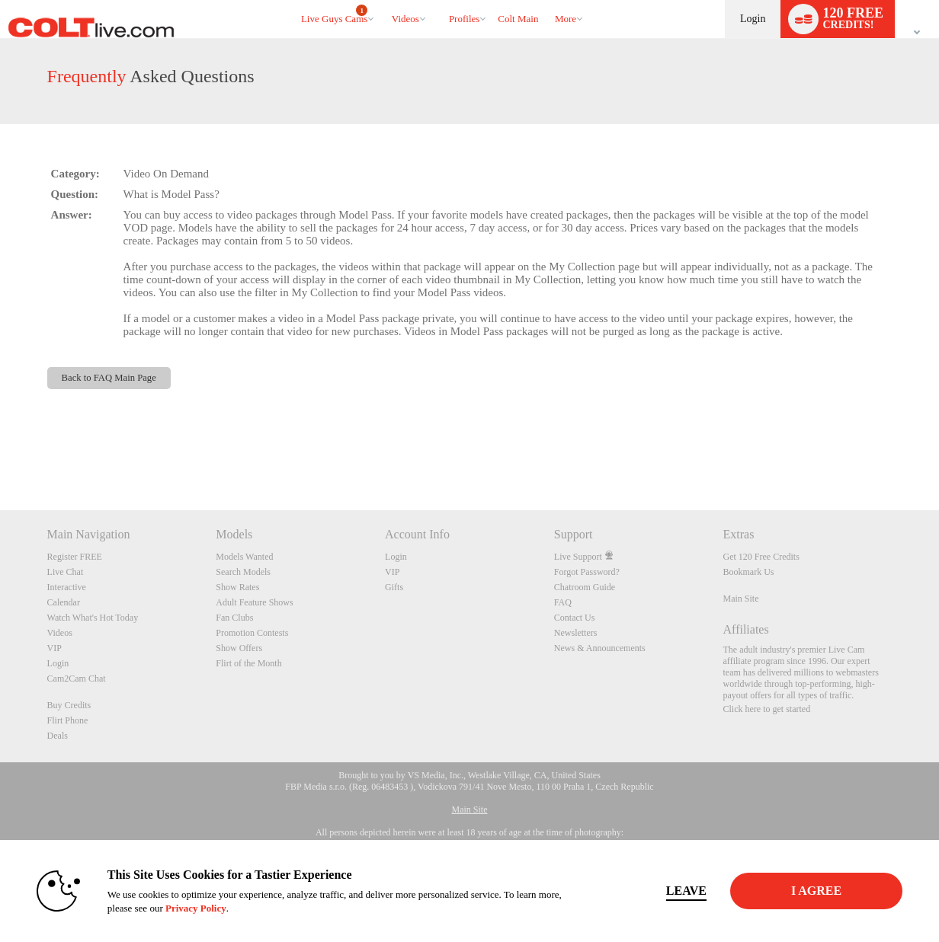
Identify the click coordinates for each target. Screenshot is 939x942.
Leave (682, 890)
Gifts (394, 587)
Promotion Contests (252, 632)
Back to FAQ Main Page (109, 377)
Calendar (63, 602)
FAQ (563, 602)
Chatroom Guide (584, 587)
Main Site (741, 598)
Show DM (0, 453)
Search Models (243, 572)
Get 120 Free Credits (761, 556)
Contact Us (574, 617)
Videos (405, 18)
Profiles (464, 18)
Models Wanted (244, 556)
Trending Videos (384, 0)
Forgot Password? (587, 572)
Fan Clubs (234, 617)
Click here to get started (767, 709)
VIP (54, 648)
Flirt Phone (67, 720)
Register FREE (74, 556)
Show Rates (237, 587)
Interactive (66, 587)
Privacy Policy (192, 908)
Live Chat (65, 572)
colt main (518, 18)
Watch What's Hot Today (93, 617)
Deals (57, 735)
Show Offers (239, 648)
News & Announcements (600, 648)
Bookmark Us (748, 572)
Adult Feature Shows (254, 602)
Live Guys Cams (334, 14)
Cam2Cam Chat (76, 678)
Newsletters (576, 632)
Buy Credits (69, 705)
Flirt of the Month (248, 663)
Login (752, 18)
